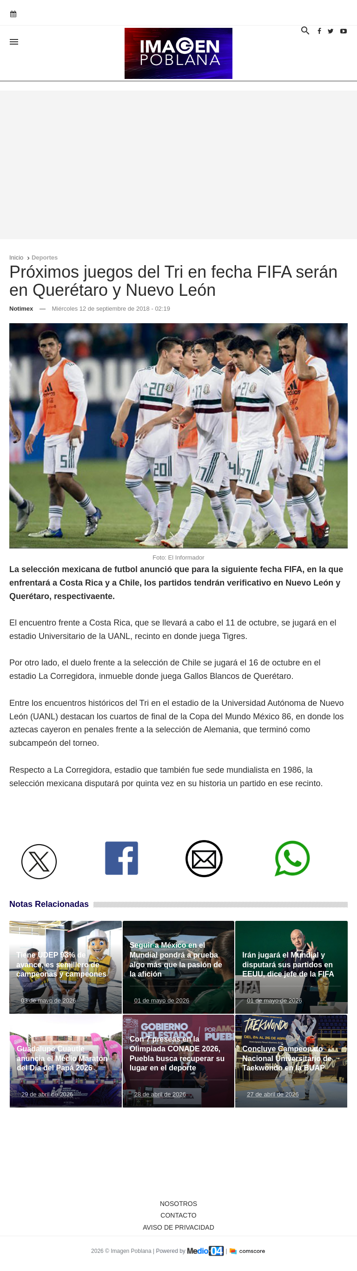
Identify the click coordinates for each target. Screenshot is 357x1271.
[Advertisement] (178, 165)
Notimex (21, 308)
